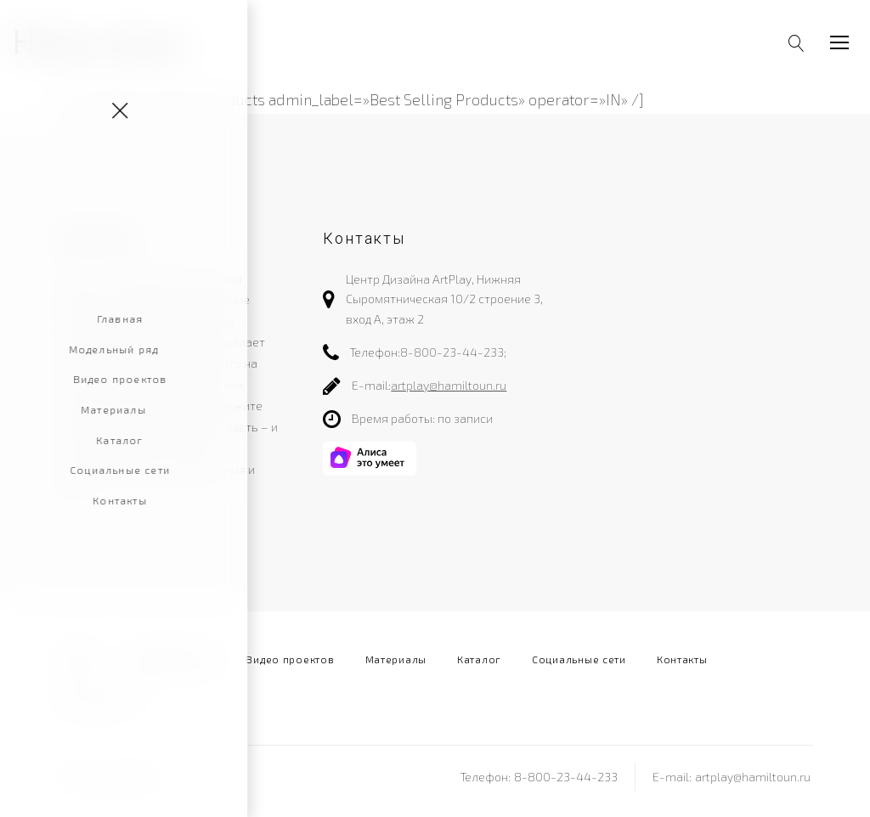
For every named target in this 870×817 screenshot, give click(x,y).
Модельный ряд (173, 659)
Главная (78, 659)
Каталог (479, 659)
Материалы (396, 659)
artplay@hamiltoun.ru (448, 385)
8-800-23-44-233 (452, 352)
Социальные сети (579, 659)
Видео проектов (290, 659)
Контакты (682, 659)
